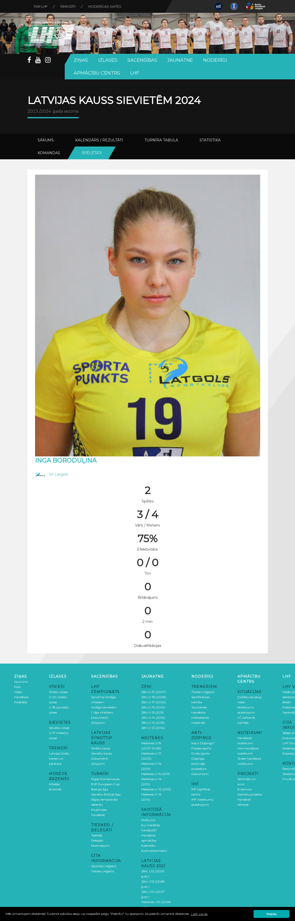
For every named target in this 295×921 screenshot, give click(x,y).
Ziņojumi (98, 723)
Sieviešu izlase (59, 728)
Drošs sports (200, 753)
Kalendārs (148, 845)
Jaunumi (21, 682)
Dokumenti (99, 717)
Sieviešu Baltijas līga (106, 794)
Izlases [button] (107, 60)
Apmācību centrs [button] (97, 73)
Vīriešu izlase (58, 692)
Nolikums (148, 820)
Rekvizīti (67, 6)
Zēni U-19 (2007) (153, 692)
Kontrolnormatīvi (154, 851)
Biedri (286, 702)
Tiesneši (96, 835)
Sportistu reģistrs (103, 866)
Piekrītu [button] (272, 914)
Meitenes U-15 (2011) (155, 774)
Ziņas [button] (81, 60)
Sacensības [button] (142, 60)
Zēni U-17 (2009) (153, 702)
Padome (288, 707)
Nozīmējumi (100, 845)
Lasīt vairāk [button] (199, 914)
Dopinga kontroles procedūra (198, 764)
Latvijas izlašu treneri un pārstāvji (59, 758)
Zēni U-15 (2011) (152, 712)
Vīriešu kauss (100, 748)
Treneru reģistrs (102, 871)
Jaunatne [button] (180, 60)
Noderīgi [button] (215, 60)
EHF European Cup (105, 784)
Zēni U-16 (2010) (153, 707)
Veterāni (97, 805)
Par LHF (41, 6)
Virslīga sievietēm (103, 707)
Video (18, 692)
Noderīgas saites (104, 6)
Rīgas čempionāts (104, 799)
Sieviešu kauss (101, 753)
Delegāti (97, 840)
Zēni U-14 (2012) (153, 717)
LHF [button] (134, 73)
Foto (17, 687)
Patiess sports (201, 748)
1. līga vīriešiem (102, 712)
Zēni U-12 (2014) (153, 728)
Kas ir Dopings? (202, 743)
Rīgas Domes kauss (105, 779)
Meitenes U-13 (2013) (156, 789)
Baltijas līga (99, 789)
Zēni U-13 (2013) (153, 723)
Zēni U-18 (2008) (153, 697)
